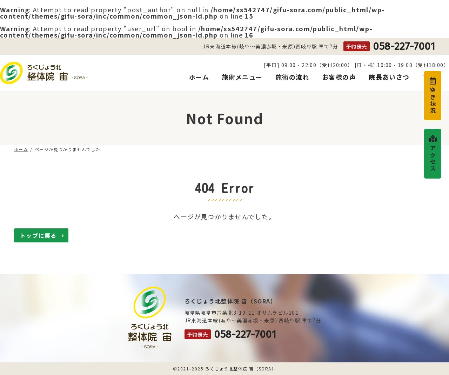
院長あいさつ (389, 77)
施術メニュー (242, 77)
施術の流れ (292, 77)
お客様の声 (339, 77)
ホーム (199, 77)
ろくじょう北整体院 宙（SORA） (240, 368)
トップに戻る (38, 235)
